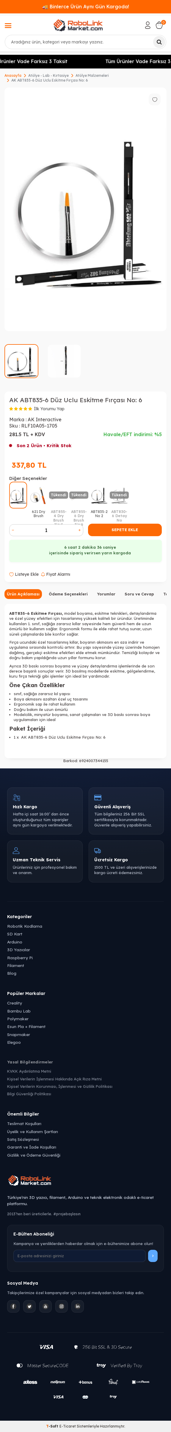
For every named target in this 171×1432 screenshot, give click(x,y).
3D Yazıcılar (18, 949)
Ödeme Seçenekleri (68, 594)
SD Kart (14, 933)
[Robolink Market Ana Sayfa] (85, 1181)
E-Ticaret (67, 1426)
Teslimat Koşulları (24, 1123)
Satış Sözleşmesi (23, 1139)
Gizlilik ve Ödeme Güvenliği (33, 1155)
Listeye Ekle (24, 574)
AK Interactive (45, 419)
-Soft (52, 1426)
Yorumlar (106, 594)
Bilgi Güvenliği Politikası (29, 1093)
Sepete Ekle (125, 529)
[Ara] (159, 42)
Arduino (14, 941)
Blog (11, 973)
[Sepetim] (159, 25)
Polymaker (18, 1018)
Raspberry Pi (20, 957)
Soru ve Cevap (139, 594)
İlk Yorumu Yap (49, 408)
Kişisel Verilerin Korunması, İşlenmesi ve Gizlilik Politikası (59, 1086)
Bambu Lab (19, 1010)
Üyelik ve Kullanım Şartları (32, 1131)
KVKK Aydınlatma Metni (29, 1071)
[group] (85, 209)
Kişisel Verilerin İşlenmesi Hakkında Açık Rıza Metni (54, 1079)
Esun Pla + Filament (26, 1026)
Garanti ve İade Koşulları (31, 1146)
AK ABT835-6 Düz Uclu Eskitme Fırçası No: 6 (49, 80)
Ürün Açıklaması (23, 594)
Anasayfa (12, 75)
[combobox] (85, 42)
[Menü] (8, 26)
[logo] (78, 25)
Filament (15, 965)
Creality (14, 1002)
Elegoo (14, 1042)
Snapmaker (18, 1034)
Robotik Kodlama (24, 926)
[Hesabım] (148, 25)
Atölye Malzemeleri (92, 75)
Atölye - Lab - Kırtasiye (48, 75)
